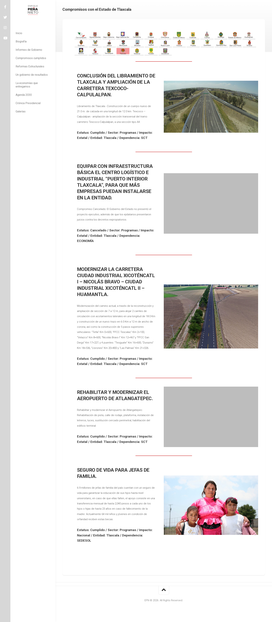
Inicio (19, 33)
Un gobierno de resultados (32, 74)
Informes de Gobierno (29, 49)
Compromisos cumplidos (31, 58)
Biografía (21, 41)
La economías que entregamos (27, 84)
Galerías (21, 111)
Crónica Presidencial (28, 103)
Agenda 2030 (24, 94)
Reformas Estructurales (30, 66)
